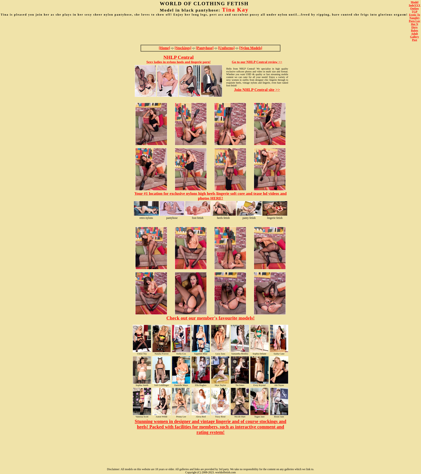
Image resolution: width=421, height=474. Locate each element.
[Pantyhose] (204, 48)
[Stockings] (183, 48)
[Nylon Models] (250, 48)
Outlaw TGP (414, 10)
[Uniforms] (226, 48)
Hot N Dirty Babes (414, 27)
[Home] (164, 48)
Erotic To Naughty (414, 16)
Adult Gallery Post (414, 36)
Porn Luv (414, 21)
